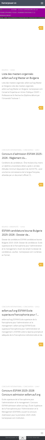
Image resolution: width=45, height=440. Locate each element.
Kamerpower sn (9, 3)
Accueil (1, 17)
